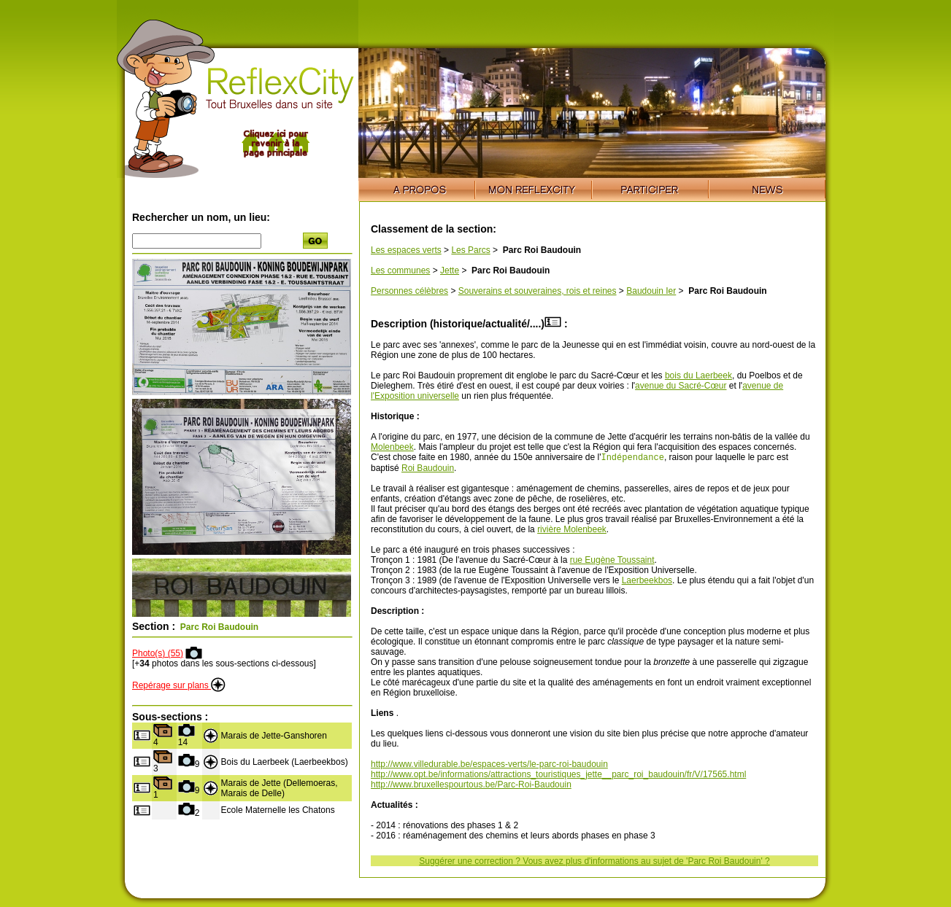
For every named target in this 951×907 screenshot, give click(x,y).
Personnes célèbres (409, 291)
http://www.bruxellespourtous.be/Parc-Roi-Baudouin (471, 786)
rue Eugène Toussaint (612, 561)
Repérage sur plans (179, 685)
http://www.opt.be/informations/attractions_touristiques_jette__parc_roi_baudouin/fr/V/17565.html (558, 776)
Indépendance (632, 458)
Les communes (400, 270)
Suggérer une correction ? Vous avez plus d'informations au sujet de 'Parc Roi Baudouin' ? (594, 862)
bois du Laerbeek (698, 375)
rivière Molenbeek (572, 531)
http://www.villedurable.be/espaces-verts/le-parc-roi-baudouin (489, 765)
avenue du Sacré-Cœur (680, 386)
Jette (449, 270)
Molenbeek (392, 447)
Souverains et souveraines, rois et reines (537, 291)
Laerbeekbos (647, 582)
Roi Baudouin (427, 469)
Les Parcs (470, 250)
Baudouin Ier (651, 291)
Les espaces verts (406, 250)
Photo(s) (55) (157, 653)
